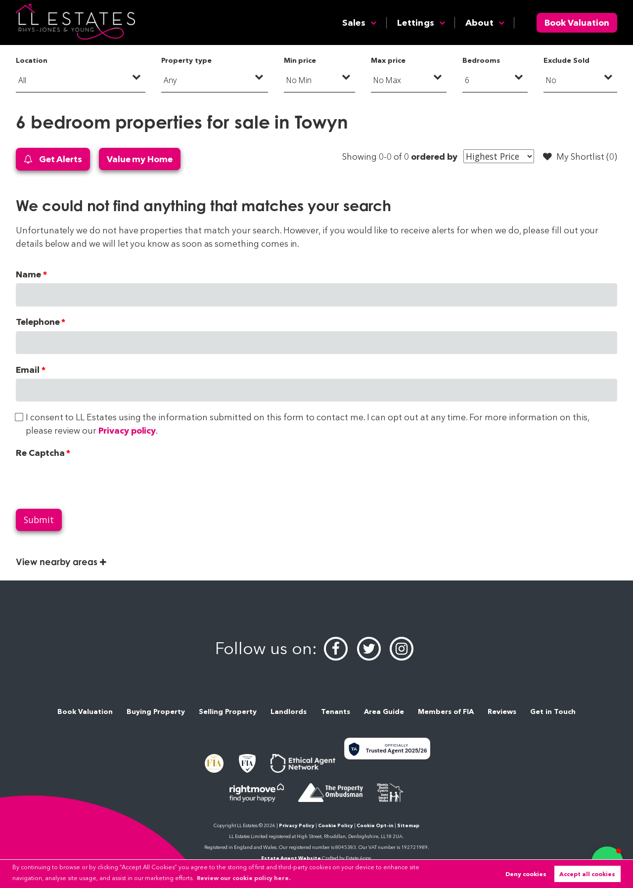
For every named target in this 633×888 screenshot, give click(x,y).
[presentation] (91, 481)
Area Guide (384, 711)
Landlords (289, 711)
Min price (300, 60)
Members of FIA (446, 711)
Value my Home (140, 159)
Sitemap (408, 825)
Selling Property (228, 711)
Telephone (38, 321)
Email (28, 369)
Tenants (335, 711)
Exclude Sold (566, 60)
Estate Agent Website (291, 858)
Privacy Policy (297, 825)
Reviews (502, 711)
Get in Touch (553, 711)
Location (31, 60)
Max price (388, 60)
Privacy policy (127, 430)
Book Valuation (576, 22)
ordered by (434, 156)
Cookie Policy (335, 825)
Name (28, 274)
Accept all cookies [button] (587, 874)
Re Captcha (40, 452)
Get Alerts (53, 159)
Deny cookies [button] (525, 874)
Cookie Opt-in (375, 825)
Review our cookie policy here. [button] (243, 878)
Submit (39, 520)
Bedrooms (481, 60)
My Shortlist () (580, 157)
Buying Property (156, 711)
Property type (186, 60)
